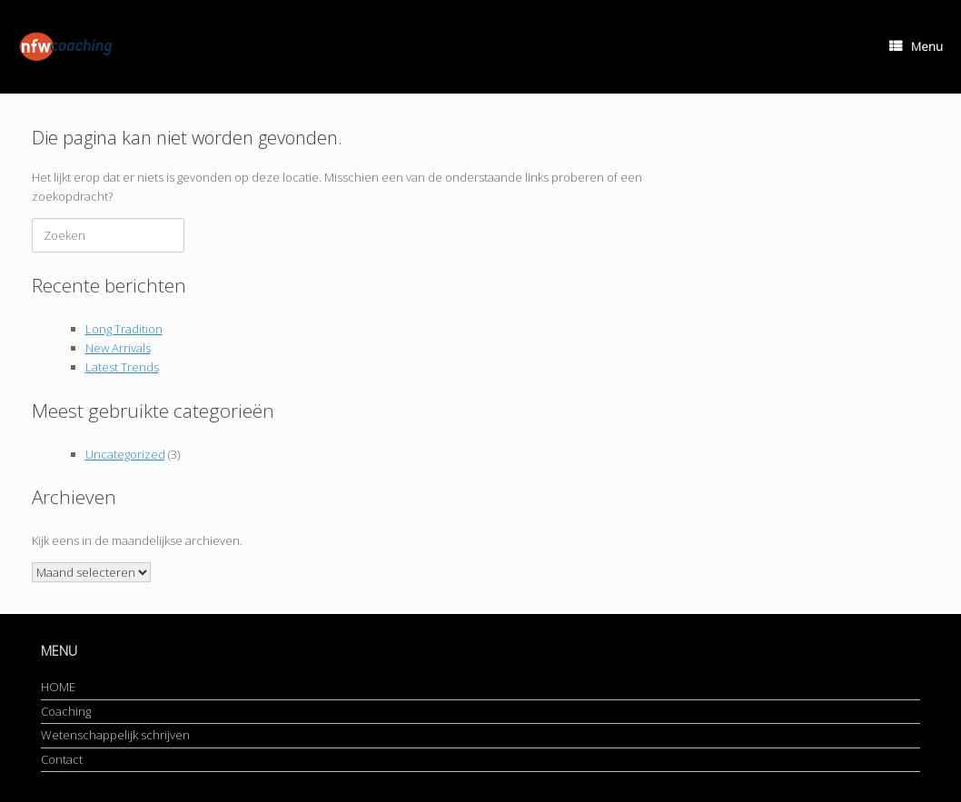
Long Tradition (124, 329)
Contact (62, 759)
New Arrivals (118, 348)
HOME (58, 686)
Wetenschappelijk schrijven (115, 735)
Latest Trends (122, 367)
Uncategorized (125, 454)
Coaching (66, 711)
